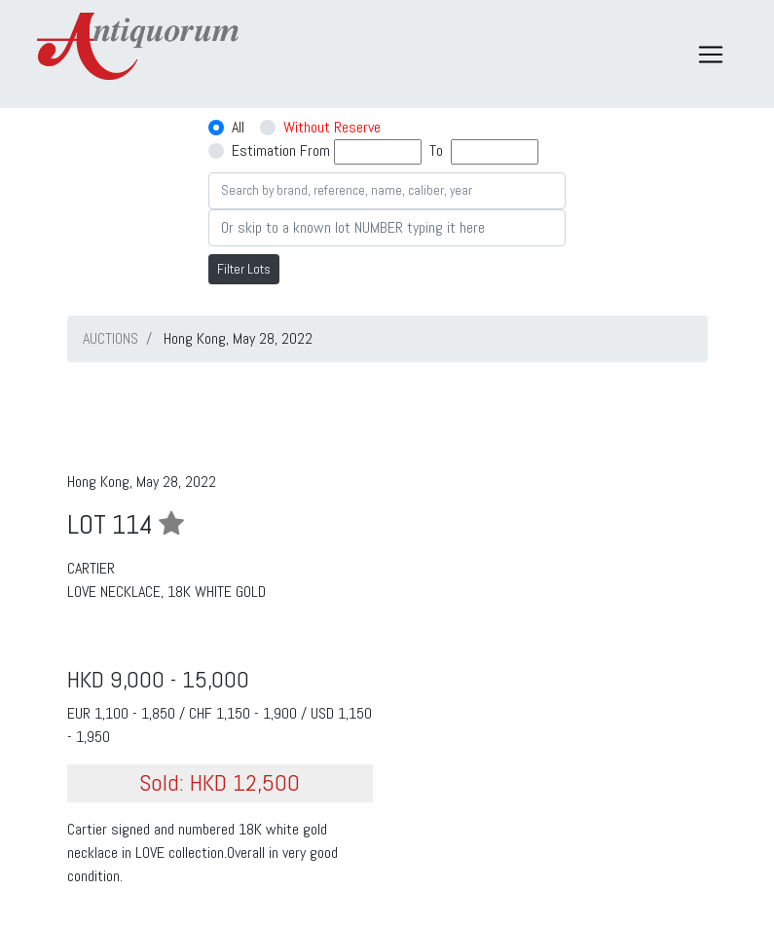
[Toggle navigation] (710, 54)
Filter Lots (244, 269)
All (238, 127)
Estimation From (281, 150)
